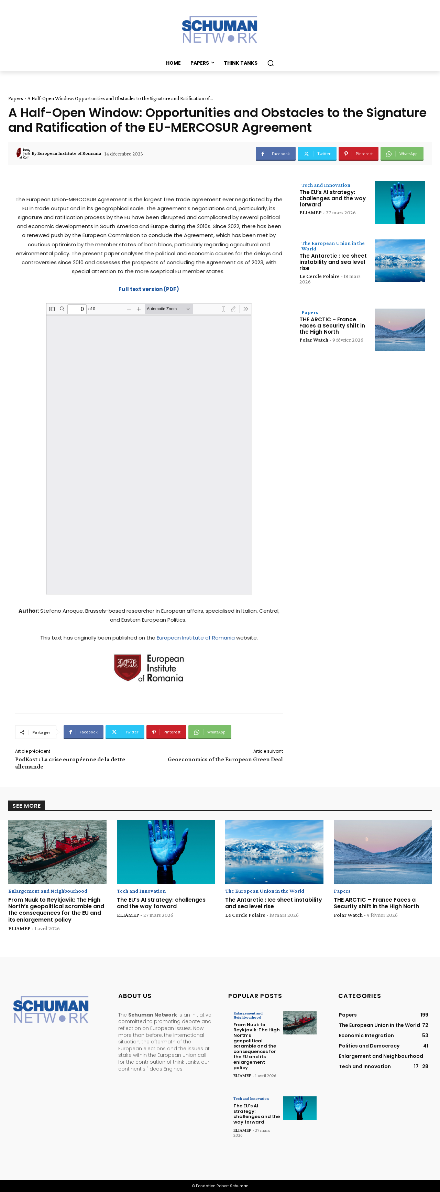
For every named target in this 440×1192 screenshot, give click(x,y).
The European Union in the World (333, 245)
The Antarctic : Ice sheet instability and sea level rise (333, 262)
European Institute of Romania (196, 637)
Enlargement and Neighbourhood (47, 891)
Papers (15, 98)
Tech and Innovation (325, 185)
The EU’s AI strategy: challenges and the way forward (332, 198)
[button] (270, 63)
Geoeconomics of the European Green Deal (225, 759)
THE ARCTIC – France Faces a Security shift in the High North (332, 325)
